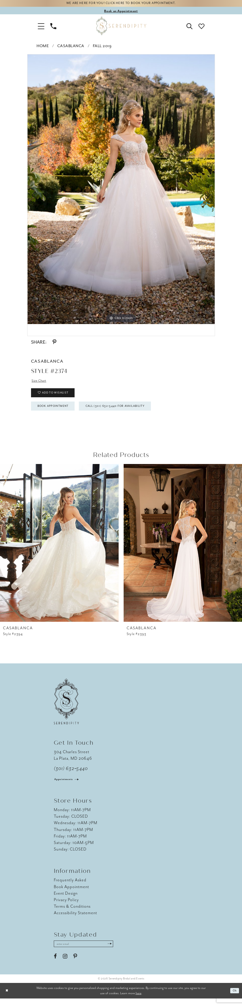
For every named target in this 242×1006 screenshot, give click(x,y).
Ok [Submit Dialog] (234, 998)
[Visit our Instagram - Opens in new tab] (65, 964)
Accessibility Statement (75, 919)
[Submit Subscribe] (120, 951)
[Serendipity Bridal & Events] (121, 27)
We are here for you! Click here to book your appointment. (120, 4)
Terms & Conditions (72, 912)
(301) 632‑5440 (71, 775)
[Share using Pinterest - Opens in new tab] (54, 343)
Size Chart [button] (40, 381)
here (138, 1000)
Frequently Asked (70, 886)
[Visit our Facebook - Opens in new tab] (55, 964)
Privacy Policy (66, 906)
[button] (41, 27)
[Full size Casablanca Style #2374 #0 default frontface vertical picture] (121, 190)
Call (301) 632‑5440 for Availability (130, 412)
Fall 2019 (102, 47)
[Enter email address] (89, 951)
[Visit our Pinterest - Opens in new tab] (75, 964)
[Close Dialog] (7, 998)
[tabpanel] (121, 190)
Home (43, 47)
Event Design (66, 899)
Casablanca (70, 47)
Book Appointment (57, 412)
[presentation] (59, 549)
